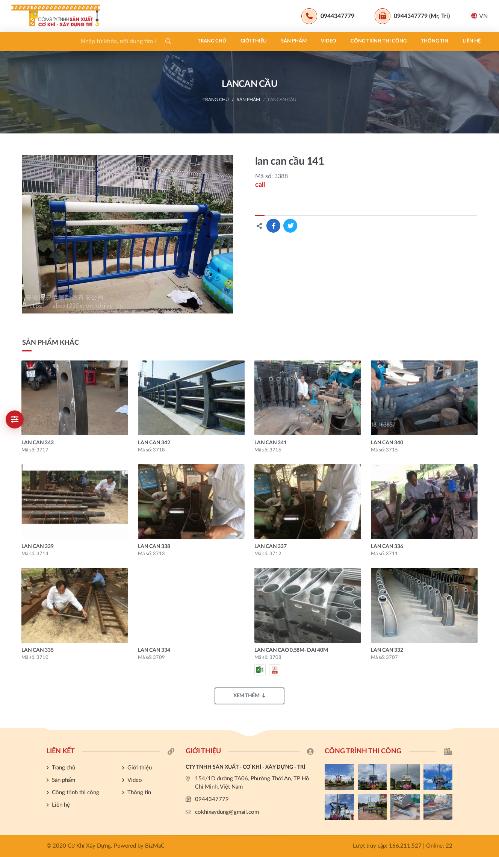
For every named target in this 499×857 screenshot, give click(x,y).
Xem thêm (249, 695)
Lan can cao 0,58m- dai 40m (291, 650)
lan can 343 (37, 442)
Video (149, 41)
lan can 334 (154, 650)
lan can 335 (37, 650)
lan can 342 (154, 442)
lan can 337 (270, 546)
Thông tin (255, 41)
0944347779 (212, 799)
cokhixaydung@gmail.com (227, 812)
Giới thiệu (74, 41)
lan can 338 (154, 546)
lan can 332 (387, 650)
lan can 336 (387, 546)
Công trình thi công (199, 41)
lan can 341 (270, 442)
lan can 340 (387, 442)
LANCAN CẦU (282, 99)
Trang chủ (32, 41)
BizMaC (155, 846)
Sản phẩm (114, 41)
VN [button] (479, 16)
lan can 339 (37, 546)
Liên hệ (292, 41)
